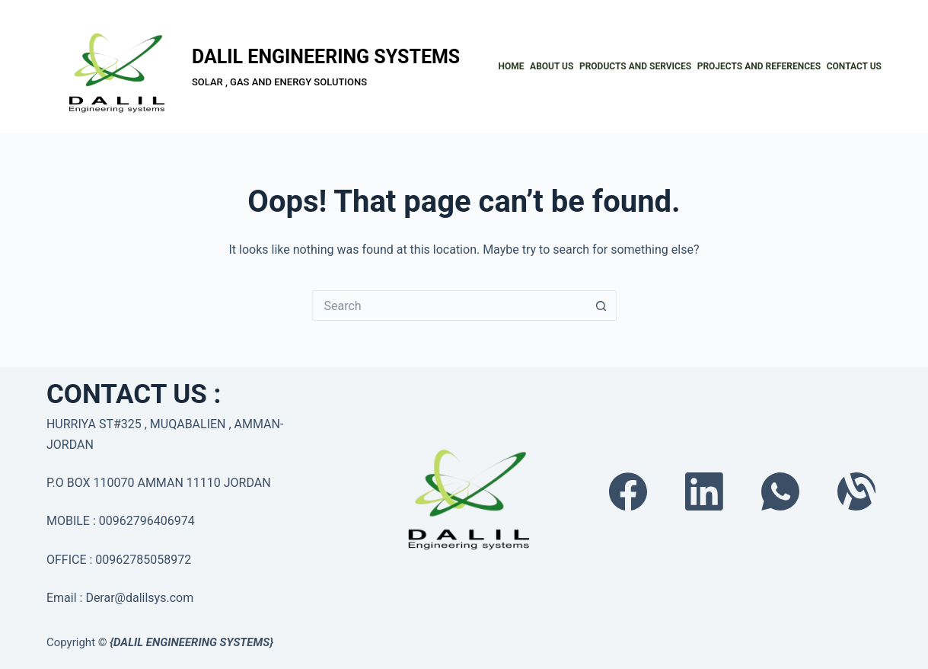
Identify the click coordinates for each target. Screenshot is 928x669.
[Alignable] (856, 491)
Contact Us (854, 66)
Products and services (635, 66)
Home (512, 66)
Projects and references (759, 66)
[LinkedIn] (704, 491)
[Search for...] (449, 305)
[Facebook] (628, 491)
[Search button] (601, 305)
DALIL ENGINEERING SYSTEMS (326, 57)
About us (551, 66)
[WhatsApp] (780, 491)
